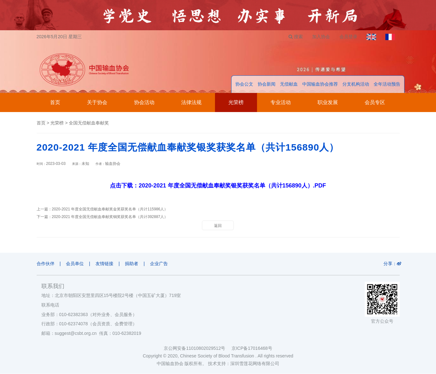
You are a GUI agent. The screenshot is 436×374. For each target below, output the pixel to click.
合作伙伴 (45, 263)
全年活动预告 (387, 84)
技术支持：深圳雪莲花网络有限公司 (243, 363)
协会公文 (244, 84)
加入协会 (320, 36)
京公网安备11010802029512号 (197, 348)
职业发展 (328, 102)
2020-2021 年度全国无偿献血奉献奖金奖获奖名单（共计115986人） (110, 209)
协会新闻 (266, 84)
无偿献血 (289, 84)
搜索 (295, 36)
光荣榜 (236, 102)
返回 (218, 226)
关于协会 (97, 102)
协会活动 (144, 102)
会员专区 (375, 102)
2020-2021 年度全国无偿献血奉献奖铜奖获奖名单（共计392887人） (110, 217)
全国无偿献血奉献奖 (89, 123)
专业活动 (280, 102)
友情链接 (105, 263)
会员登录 (348, 36)
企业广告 (160, 263)
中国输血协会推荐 (320, 84)
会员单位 (75, 263)
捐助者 (132, 263)
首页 (55, 102)
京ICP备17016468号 (252, 348)
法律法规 (191, 102)
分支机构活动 (355, 84)
